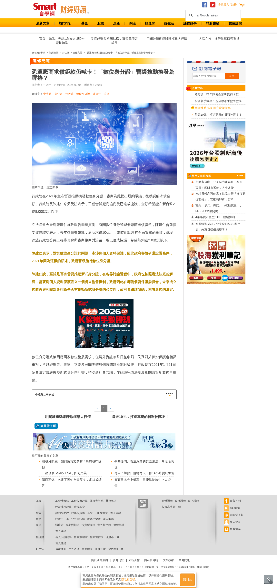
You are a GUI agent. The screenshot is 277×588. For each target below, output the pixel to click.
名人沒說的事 (63, 542)
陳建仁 (97, 93)
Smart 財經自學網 (46, 9)
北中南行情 (78, 523)
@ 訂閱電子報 (46, 426)
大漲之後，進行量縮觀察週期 (219, 38)
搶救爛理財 (81, 542)
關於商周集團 (99, 565)
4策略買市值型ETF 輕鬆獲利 (215, 217)
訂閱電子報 (233, 519)
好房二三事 (62, 523)
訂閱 (232, 76)
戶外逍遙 (73, 554)
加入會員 (232, 526)
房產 (116, 23)
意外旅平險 (104, 529)
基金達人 (111, 505)
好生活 (169, 23)
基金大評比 (97, 505)
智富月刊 (232, 505)
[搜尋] (212, 15)
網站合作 (134, 565)
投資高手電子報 (171, 511)
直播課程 (180, 505)
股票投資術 (78, 517)
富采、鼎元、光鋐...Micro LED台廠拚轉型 (62, 40)
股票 (100, 23)
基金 (84, 23)
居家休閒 (60, 554)
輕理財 (150, 23)
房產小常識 (94, 523)
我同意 (187, 578)
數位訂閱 (235, 23)
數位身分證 (83, 93)
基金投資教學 (79, 505)
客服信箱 (232, 533)
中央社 (47, 93)
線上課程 (193, 505)
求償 (106, 93)
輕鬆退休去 (97, 542)
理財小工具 (112, 542)
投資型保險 (88, 529)
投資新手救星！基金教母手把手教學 (218, 101)
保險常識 (118, 529)
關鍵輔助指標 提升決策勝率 (213, 108)
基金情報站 (62, 505)
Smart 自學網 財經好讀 (75, 9)
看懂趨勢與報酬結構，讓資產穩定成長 (114, 40)
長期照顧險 (72, 529)
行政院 (69, 93)
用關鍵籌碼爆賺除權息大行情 (166, 38)
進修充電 (100, 554)
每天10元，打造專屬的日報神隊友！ (140, 417)
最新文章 (42, 23)
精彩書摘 (212, 23)
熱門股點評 (62, 517)
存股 (90, 517)
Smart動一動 (115, 554)
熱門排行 (65, 23)
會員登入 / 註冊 (227, 4)
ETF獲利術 (101, 517)
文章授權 (168, 565)
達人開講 (115, 517)
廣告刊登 (118, 565)
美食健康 (87, 554)
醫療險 (59, 529)
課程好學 (190, 23)
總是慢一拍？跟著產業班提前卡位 (217, 94)
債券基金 (79, 511)
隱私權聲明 (151, 565)
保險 (132, 23)
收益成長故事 (63, 511)
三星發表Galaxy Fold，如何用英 (64, 473)
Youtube (232, 512)
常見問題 (184, 565)
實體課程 (167, 505)
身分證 (58, 93)
